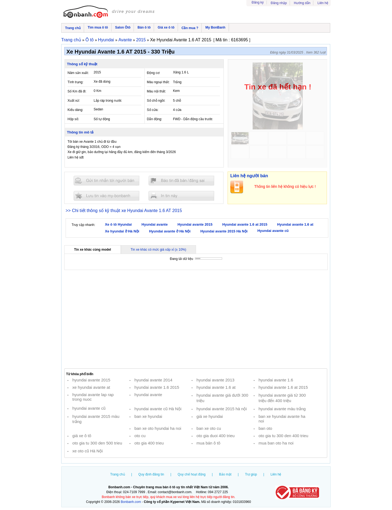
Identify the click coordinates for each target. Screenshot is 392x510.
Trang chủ (73, 28)
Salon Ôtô (123, 27)
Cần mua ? (190, 28)
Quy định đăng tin (151, 474)
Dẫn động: (154, 119)
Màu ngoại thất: (158, 82)
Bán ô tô (144, 27)
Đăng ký (258, 2)
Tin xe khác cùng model (92, 249)
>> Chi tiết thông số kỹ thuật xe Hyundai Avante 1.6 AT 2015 (124, 210)
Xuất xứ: (74, 100)
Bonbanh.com (131, 502)
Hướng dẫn (302, 3)
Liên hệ (322, 3)
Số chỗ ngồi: (156, 100)
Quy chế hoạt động (192, 474)
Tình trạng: (75, 82)
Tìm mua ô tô (98, 27)
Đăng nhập (279, 3)
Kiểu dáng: (75, 110)
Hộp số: (73, 119)
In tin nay (181, 196)
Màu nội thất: (156, 91)
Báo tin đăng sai (181, 181)
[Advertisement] (196, 319)
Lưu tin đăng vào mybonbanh (106, 196)
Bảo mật (225, 474)
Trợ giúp (251, 474)
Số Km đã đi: (77, 91)
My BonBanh (215, 27)
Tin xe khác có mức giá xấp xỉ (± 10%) (158, 249)
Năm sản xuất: (78, 73)
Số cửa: (152, 110)
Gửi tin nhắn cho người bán (106, 181)
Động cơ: (153, 73)
